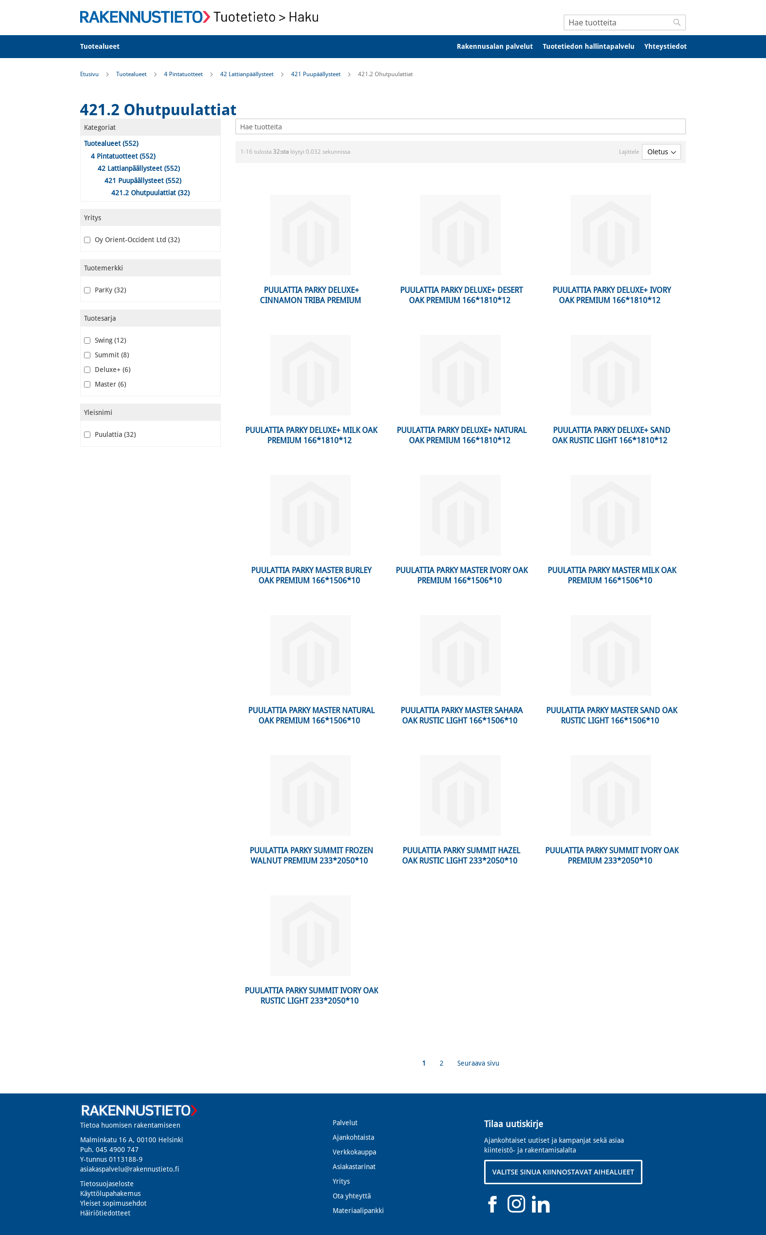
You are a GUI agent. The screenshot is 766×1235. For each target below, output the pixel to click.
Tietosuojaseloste (107, 1184)
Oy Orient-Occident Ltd (132, 240)
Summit (106, 355)
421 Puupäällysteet (316, 74)
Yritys (341, 1181)
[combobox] (625, 22)
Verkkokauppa (354, 1152)
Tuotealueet (132, 74)
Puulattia (110, 434)
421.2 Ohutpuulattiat (150, 193)
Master (105, 384)
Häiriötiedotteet (105, 1213)
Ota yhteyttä (352, 1196)
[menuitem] (106, 46)
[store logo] (202, 17)
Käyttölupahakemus (110, 1193)
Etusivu (90, 74)
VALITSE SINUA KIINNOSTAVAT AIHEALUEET (563, 1171)
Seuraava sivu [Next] (478, 1063)
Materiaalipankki (358, 1210)
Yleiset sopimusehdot (113, 1203)
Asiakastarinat (354, 1167)
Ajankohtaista (353, 1137)
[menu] (383, 46)
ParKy (105, 290)
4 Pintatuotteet (184, 74)
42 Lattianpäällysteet (247, 74)
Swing (105, 340)
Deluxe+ (107, 369)
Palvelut (345, 1123)
